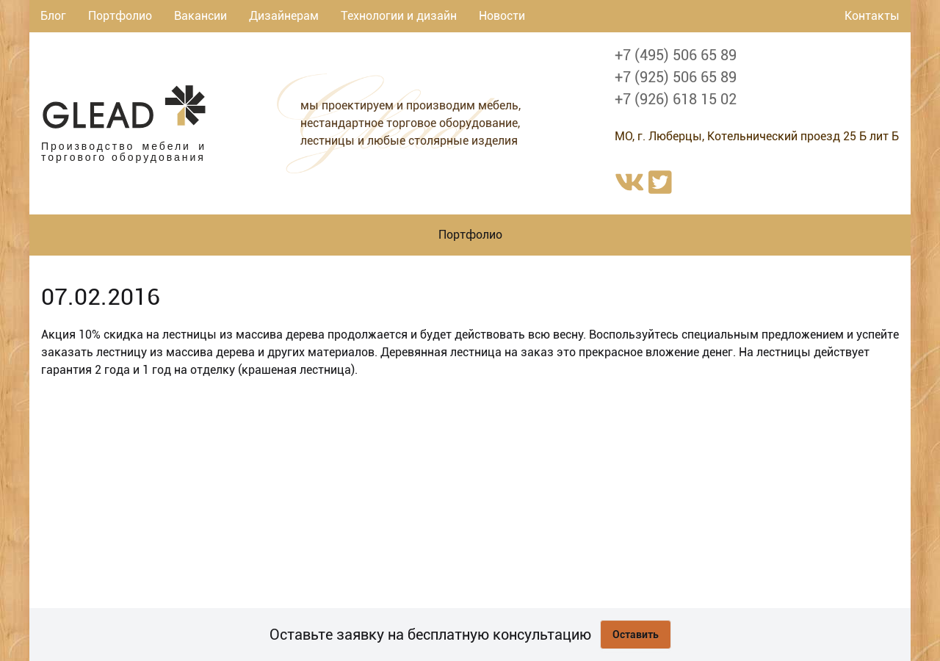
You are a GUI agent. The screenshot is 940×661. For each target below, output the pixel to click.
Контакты (872, 16)
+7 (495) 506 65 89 (676, 55)
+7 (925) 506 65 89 (676, 77)
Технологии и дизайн (399, 16)
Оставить (635, 634)
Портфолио (120, 16)
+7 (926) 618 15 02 (676, 99)
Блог (53, 16)
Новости (502, 16)
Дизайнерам (284, 16)
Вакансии (200, 16)
